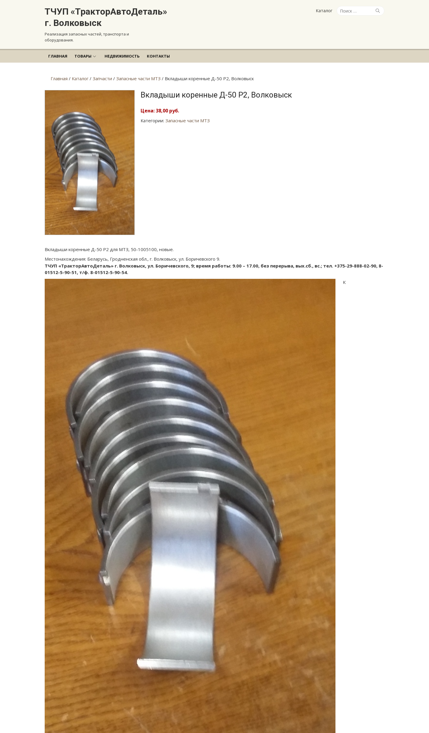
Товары (82, 56)
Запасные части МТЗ (187, 120)
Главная (57, 56)
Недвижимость (122, 56)
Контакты (158, 56)
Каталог (324, 10)
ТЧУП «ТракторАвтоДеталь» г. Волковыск (106, 17)
